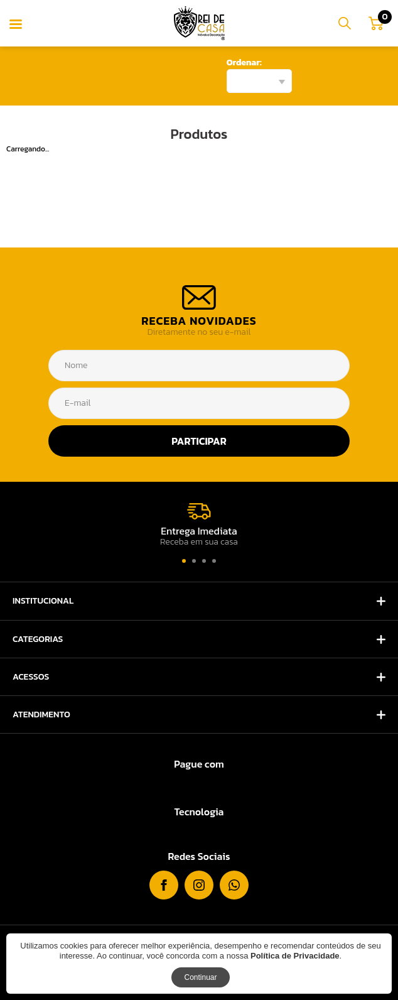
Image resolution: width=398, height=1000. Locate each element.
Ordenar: (244, 62)
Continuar (200, 977)
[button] (184, 561)
